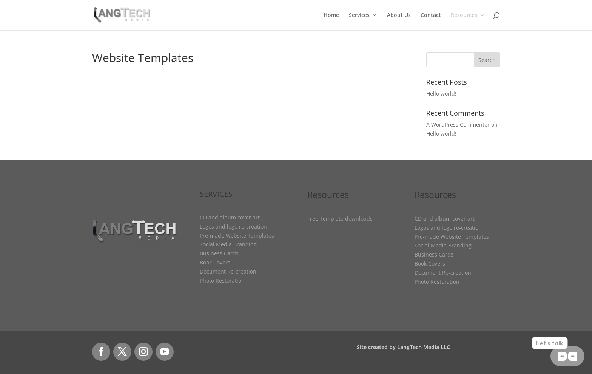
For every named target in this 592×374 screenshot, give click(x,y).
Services (359, 15)
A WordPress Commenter (458, 124)
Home (331, 15)
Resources (464, 15)
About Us (399, 15)
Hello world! (441, 93)
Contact (431, 15)
